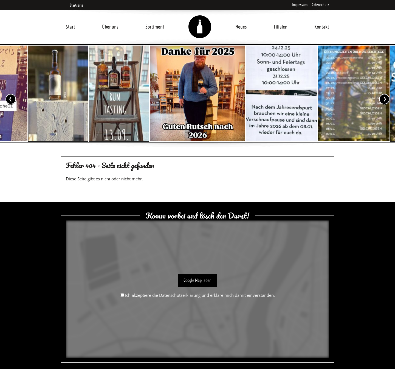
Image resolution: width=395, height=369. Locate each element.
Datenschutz (320, 4)
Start (70, 27)
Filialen (280, 27)
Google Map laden (197, 280)
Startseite (74, 5)
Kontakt (321, 27)
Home (200, 20)
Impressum (299, 4)
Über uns (110, 27)
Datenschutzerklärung (180, 295)
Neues (241, 27)
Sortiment (154, 27)
